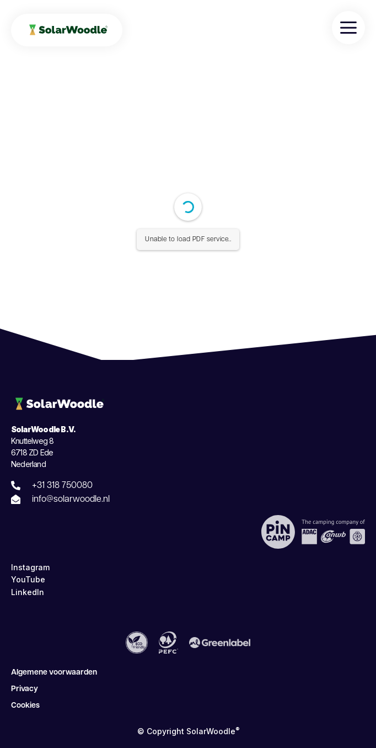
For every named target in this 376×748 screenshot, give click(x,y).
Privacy (24, 689)
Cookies (25, 706)
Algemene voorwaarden (54, 673)
